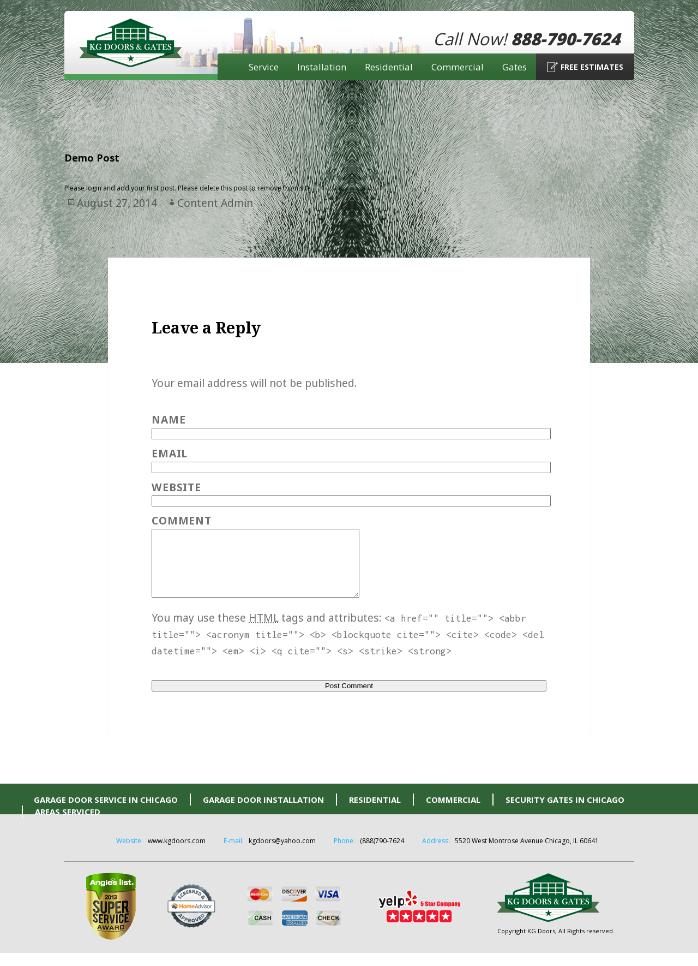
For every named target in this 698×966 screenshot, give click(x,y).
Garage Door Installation (263, 812)
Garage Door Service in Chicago (106, 812)
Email (170, 453)
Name (168, 419)
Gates (514, 67)
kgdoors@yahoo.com (282, 853)
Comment (181, 520)
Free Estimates (592, 67)
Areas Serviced (67, 824)
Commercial (457, 67)
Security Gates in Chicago (565, 812)
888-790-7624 (565, 38)
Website (176, 487)
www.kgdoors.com (177, 853)
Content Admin (215, 202)
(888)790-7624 (382, 853)
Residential (389, 67)
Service (264, 67)
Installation (321, 67)
